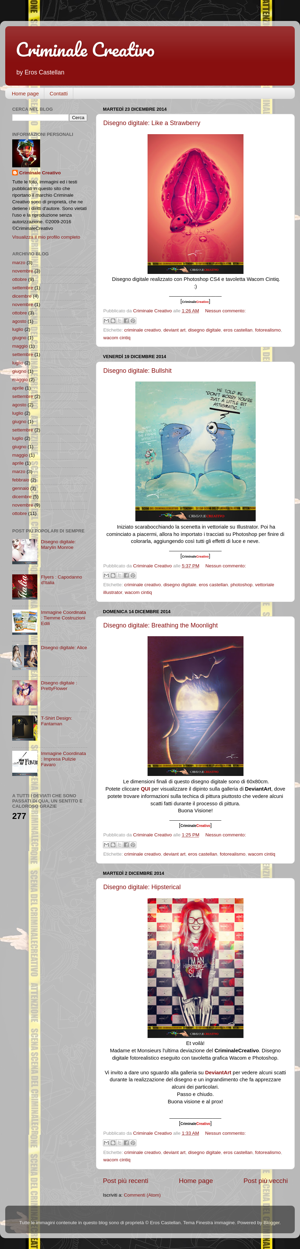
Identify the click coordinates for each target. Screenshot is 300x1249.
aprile (18, 388)
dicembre (22, 296)
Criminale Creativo (85, 49)
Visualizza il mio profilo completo (46, 237)
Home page (25, 93)
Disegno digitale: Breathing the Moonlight (160, 625)
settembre (22, 287)
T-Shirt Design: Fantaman (56, 721)
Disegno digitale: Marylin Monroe (58, 544)
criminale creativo (142, 330)
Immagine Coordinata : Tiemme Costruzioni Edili (63, 618)
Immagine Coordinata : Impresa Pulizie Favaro (63, 759)
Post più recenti (125, 1180)
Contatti (59, 93)
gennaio (20, 488)
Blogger (271, 1222)
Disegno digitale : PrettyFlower (59, 685)
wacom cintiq (116, 337)
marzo (18, 262)
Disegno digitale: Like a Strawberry (151, 122)
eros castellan (238, 330)
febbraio (20, 479)
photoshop (242, 584)
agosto (19, 321)
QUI (145, 789)
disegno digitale (204, 330)
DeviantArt (218, 1072)
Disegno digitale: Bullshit (137, 370)
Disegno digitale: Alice (64, 647)
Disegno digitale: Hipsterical (142, 887)
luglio (17, 329)
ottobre (19, 279)
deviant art (175, 330)
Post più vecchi (265, 1180)
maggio (20, 346)
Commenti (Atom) (142, 1195)
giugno (19, 337)
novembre (22, 271)
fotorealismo (268, 330)
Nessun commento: (225, 310)
